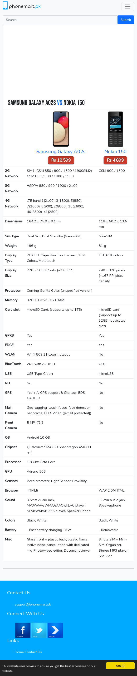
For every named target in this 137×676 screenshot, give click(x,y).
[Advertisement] (71, 63)
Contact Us (33, 652)
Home (19, 652)
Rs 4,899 (115, 160)
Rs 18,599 (61, 160)
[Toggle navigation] (128, 6)
